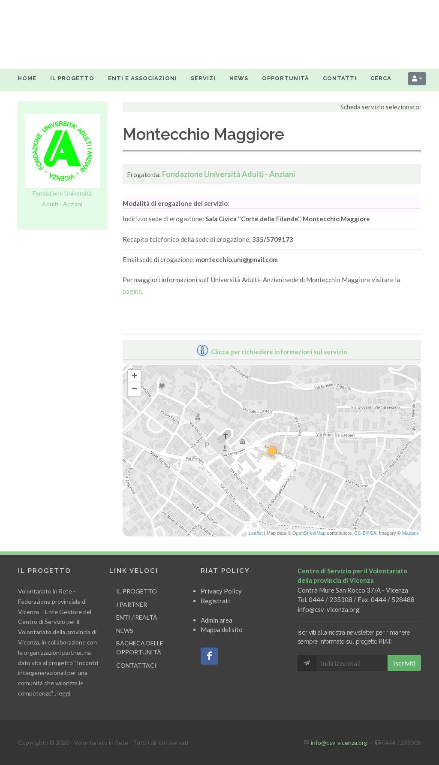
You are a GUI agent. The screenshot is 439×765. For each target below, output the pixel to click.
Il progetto (136, 591)
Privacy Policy (221, 591)
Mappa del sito (222, 629)
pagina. (133, 291)
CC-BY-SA (365, 533)
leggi (63, 693)
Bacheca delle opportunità (139, 647)
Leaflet (256, 533)
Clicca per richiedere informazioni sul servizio (272, 351)
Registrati (215, 600)
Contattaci (136, 665)
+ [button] (134, 376)
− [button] (134, 389)
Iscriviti (404, 663)
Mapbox (410, 533)
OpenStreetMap (309, 533)
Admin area (216, 619)
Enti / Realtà (136, 617)
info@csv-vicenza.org (329, 609)
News (124, 630)
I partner (131, 604)
